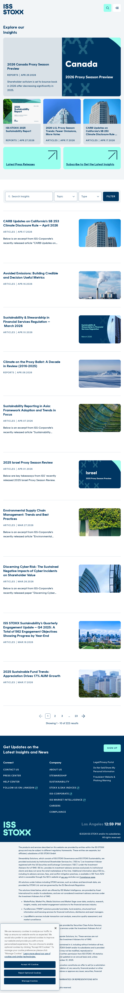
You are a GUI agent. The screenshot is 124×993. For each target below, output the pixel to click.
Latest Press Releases (32, 158)
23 (76, 715)
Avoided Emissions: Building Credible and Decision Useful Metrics (30, 275)
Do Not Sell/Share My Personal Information (104, 769)
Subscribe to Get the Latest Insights (92, 158)
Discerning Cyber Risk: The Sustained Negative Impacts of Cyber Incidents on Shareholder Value (30, 571)
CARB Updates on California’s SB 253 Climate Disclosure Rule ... (101, 131)
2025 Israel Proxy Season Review (28, 462)
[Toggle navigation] (117, 8)
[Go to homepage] (17, 830)
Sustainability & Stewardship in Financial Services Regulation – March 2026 (26, 322)
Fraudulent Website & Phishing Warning (104, 779)
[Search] (107, 8)
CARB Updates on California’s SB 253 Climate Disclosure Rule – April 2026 (31, 223)
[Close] (55, 946)
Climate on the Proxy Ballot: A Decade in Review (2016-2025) (31, 364)
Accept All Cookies (30, 983)
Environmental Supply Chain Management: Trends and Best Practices (26, 514)
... (69, 715)
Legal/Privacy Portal (103, 762)
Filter (111, 196)
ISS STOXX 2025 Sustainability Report (18, 129)
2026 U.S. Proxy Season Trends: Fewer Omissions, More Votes (61, 131)
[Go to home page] (13, 9)
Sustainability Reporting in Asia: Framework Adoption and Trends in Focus (29, 410)
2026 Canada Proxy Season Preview (28, 66)
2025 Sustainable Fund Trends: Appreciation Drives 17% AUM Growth (31, 674)
